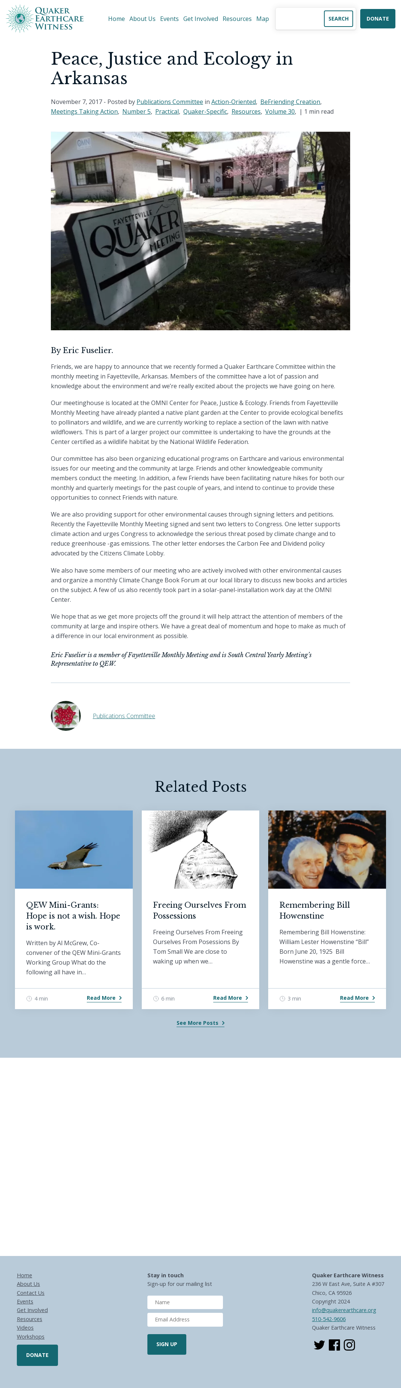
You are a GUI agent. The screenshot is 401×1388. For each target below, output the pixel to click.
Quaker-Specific (205, 111)
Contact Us (31, 1292)
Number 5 (136, 111)
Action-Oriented (233, 102)
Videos (25, 1327)
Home (116, 19)
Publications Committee (170, 102)
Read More (101, 997)
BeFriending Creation (290, 102)
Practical (167, 111)
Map (262, 19)
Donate (378, 18)
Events (169, 19)
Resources (237, 19)
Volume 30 (280, 111)
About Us (142, 19)
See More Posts (197, 1022)
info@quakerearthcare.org (344, 1310)
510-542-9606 (329, 1319)
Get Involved (200, 19)
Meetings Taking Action (84, 111)
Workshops (31, 1336)
